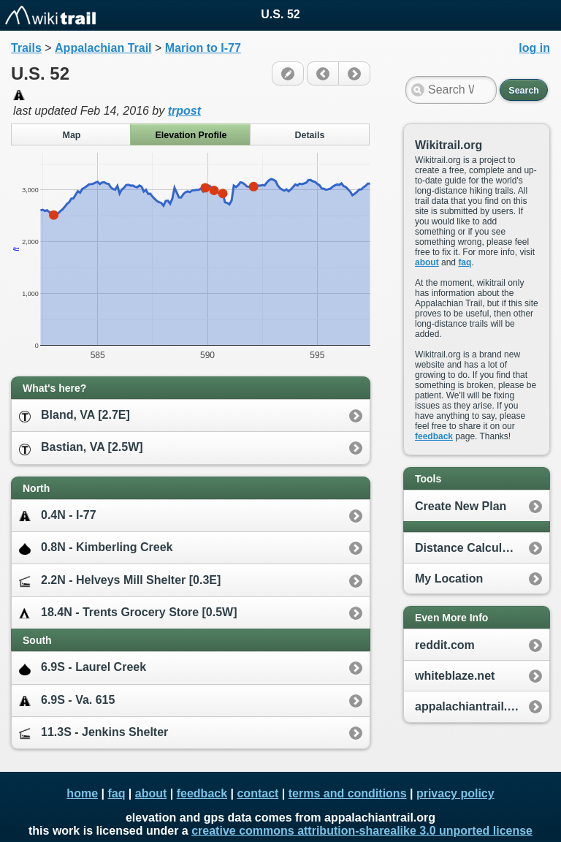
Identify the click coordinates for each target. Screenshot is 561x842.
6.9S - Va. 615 (67, 701)
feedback (434, 436)
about (427, 262)
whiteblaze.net (455, 676)
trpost (184, 111)
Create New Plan (460, 506)
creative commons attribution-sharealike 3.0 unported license (362, 830)
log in (534, 48)
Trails (26, 48)
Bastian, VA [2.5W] (81, 448)
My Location (449, 578)
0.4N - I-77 (57, 516)
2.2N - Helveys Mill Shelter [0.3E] (120, 581)
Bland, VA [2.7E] (74, 415)
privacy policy (455, 793)
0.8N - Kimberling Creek (96, 548)
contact (257, 793)
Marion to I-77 (203, 48)
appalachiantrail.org (470, 706)
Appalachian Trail (103, 48)
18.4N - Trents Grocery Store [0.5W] (128, 613)
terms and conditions (348, 793)
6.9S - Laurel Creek (82, 668)
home (82, 793)
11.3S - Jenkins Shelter (93, 733)
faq (464, 262)
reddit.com (445, 645)
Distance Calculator (469, 548)
